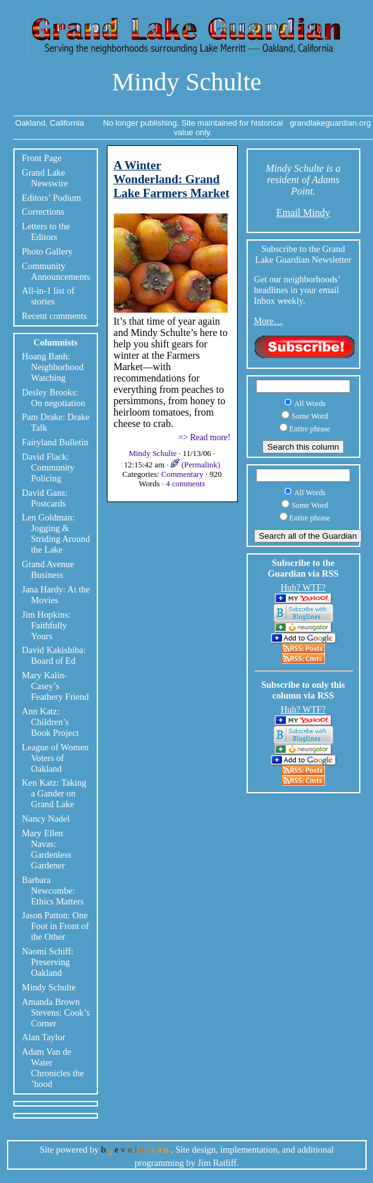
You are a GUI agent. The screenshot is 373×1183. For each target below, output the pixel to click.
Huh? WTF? (303, 587)
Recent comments (54, 316)
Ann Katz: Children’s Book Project (50, 722)
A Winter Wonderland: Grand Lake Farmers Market (171, 179)
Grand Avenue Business (48, 569)
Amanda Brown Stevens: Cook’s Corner (56, 1012)
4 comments (185, 483)
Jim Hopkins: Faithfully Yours (46, 625)
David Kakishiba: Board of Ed (54, 655)
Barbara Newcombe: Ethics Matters (53, 890)
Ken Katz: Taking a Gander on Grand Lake (54, 793)
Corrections (43, 212)
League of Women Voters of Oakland (55, 758)
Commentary (182, 474)
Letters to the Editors (46, 231)
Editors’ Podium (52, 198)
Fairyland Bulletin (55, 442)
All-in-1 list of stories (48, 295)
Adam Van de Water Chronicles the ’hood (53, 1068)
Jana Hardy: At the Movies (56, 594)
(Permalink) (195, 464)
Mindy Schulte (187, 82)
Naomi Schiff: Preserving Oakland (48, 962)
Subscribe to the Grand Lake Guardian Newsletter (303, 254)
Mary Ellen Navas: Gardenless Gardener (46, 849)
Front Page (42, 158)
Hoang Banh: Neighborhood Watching (53, 367)
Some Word (309, 416)
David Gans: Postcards (45, 498)
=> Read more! (204, 437)
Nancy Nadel (46, 819)
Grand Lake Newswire (45, 177)
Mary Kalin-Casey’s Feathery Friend (55, 686)
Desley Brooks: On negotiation (53, 397)
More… (268, 321)
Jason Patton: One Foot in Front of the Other (55, 926)
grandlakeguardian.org (330, 123)
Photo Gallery (47, 251)
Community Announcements (56, 271)
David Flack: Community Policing (48, 467)
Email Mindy (303, 212)
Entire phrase (310, 428)
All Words (310, 403)
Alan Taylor (44, 1037)
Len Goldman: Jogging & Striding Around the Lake (56, 533)
